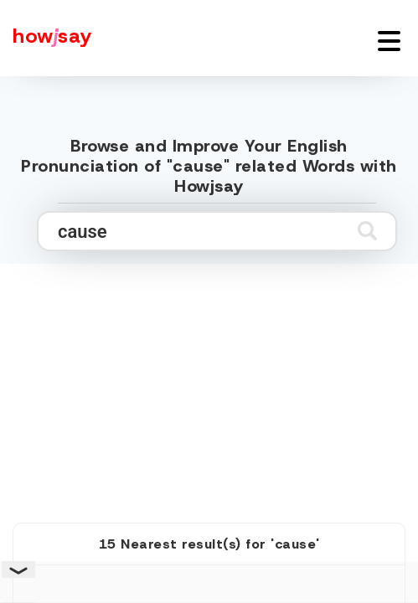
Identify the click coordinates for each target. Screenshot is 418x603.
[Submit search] (367, 231)
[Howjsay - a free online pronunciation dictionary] (46, 38)
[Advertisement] (209, 374)
